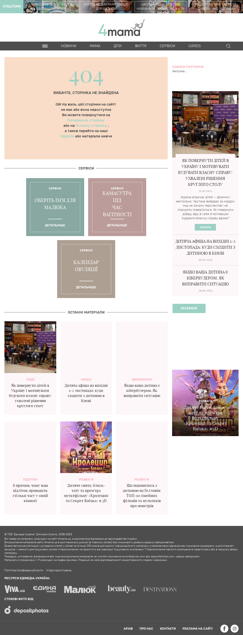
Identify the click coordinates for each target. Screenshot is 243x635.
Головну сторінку (92, 125)
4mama (121, 27)
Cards (195, 46)
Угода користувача (58, 570)
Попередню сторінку (86, 120)
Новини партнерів (188, 67)
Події (30, 379)
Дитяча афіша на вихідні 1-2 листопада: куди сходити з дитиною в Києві (205, 247)
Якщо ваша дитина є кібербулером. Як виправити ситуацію (142, 390)
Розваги (86, 479)
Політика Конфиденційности (23, 570)
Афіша (86, 379)
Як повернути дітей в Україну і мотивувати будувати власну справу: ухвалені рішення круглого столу (30, 395)
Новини (68, 46)
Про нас (146, 629)
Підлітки (30, 479)
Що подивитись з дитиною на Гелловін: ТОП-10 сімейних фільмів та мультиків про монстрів (142, 495)
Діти (118, 46)
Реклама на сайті (198, 629)
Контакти (168, 629)
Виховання (142, 379)
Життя (140, 46)
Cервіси (167, 46)
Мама (95, 46)
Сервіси (67, 136)
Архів (128, 629)
